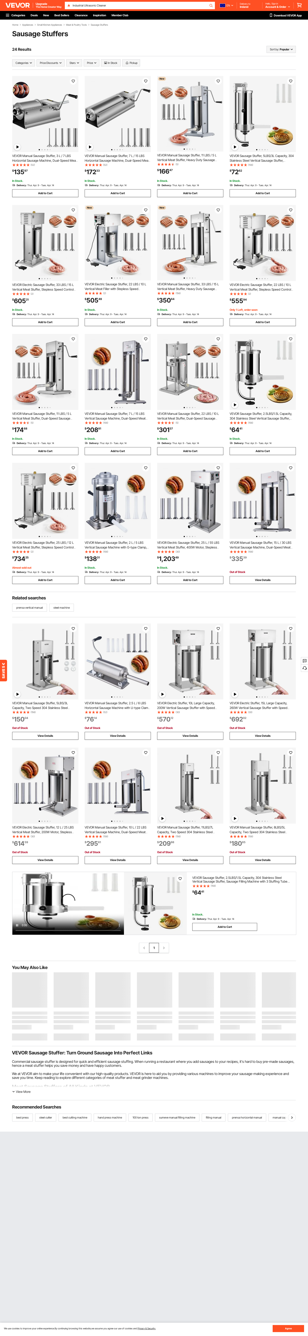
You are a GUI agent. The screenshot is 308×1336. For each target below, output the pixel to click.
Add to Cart (45, 193)
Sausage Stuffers (99, 25)
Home (15, 25)
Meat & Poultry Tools (76, 25)
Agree (288, 1328)
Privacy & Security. (147, 1328)
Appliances (27, 25)
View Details (262, 580)
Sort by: (274, 49)
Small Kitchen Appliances (49, 25)
